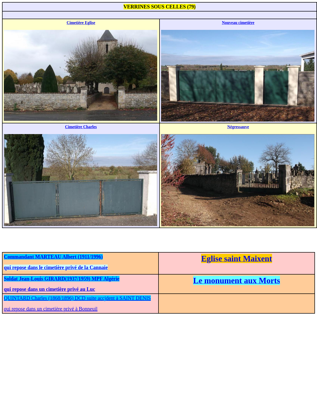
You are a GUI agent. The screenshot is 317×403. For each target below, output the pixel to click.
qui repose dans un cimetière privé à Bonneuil (50, 309)
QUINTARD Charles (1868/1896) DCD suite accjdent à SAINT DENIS (77, 298)
